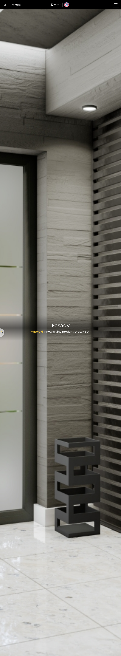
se (5, 4)
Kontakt (16, 4)
